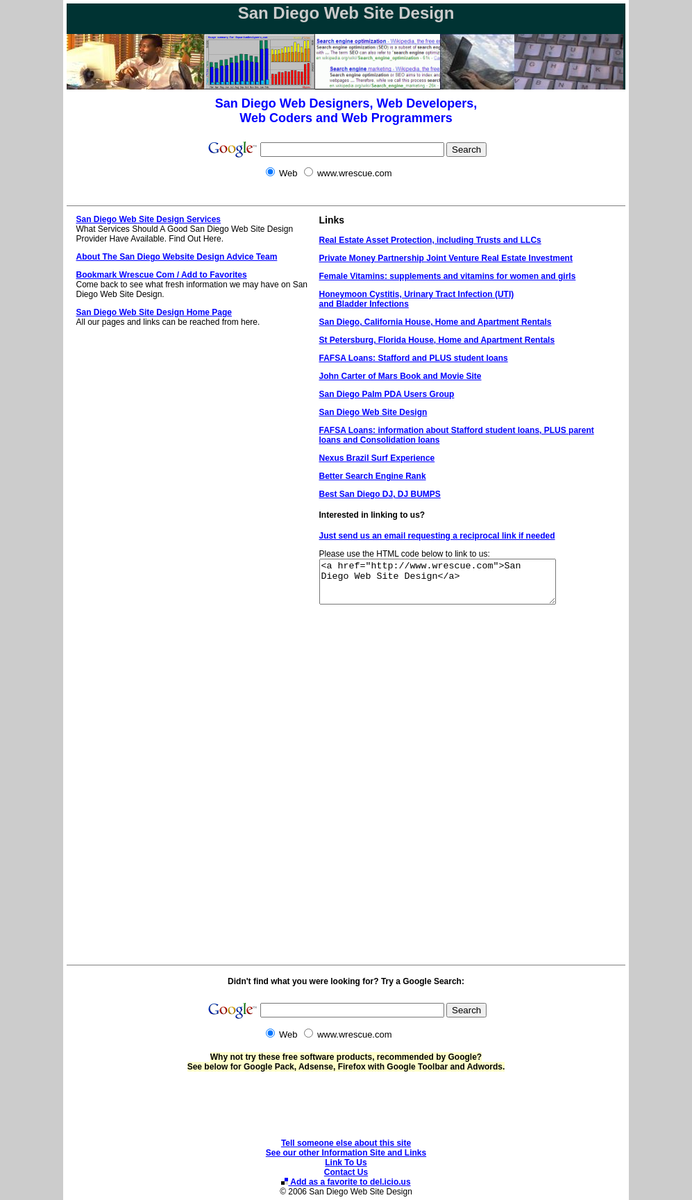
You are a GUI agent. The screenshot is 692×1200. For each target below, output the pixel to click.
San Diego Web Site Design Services (148, 219)
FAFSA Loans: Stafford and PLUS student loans (413, 358)
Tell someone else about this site (346, 1143)
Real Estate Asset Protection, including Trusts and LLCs (430, 240)
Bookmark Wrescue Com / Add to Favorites (161, 275)
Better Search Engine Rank (372, 476)
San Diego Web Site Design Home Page (154, 312)
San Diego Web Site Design (373, 412)
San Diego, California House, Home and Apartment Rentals (435, 322)
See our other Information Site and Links (346, 1153)
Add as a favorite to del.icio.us (345, 1182)
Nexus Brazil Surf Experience (377, 458)
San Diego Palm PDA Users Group (387, 394)
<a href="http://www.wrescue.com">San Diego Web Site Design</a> (451, 586)
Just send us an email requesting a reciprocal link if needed (437, 536)
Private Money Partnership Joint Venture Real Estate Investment (446, 258)
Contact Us (346, 1172)
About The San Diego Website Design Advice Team (177, 257)
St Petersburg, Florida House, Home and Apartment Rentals (437, 340)
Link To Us (345, 1162)
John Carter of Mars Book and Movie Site (400, 376)
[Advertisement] (346, 196)
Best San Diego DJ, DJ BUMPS (380, 494)
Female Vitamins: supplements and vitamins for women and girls (447, 276)
